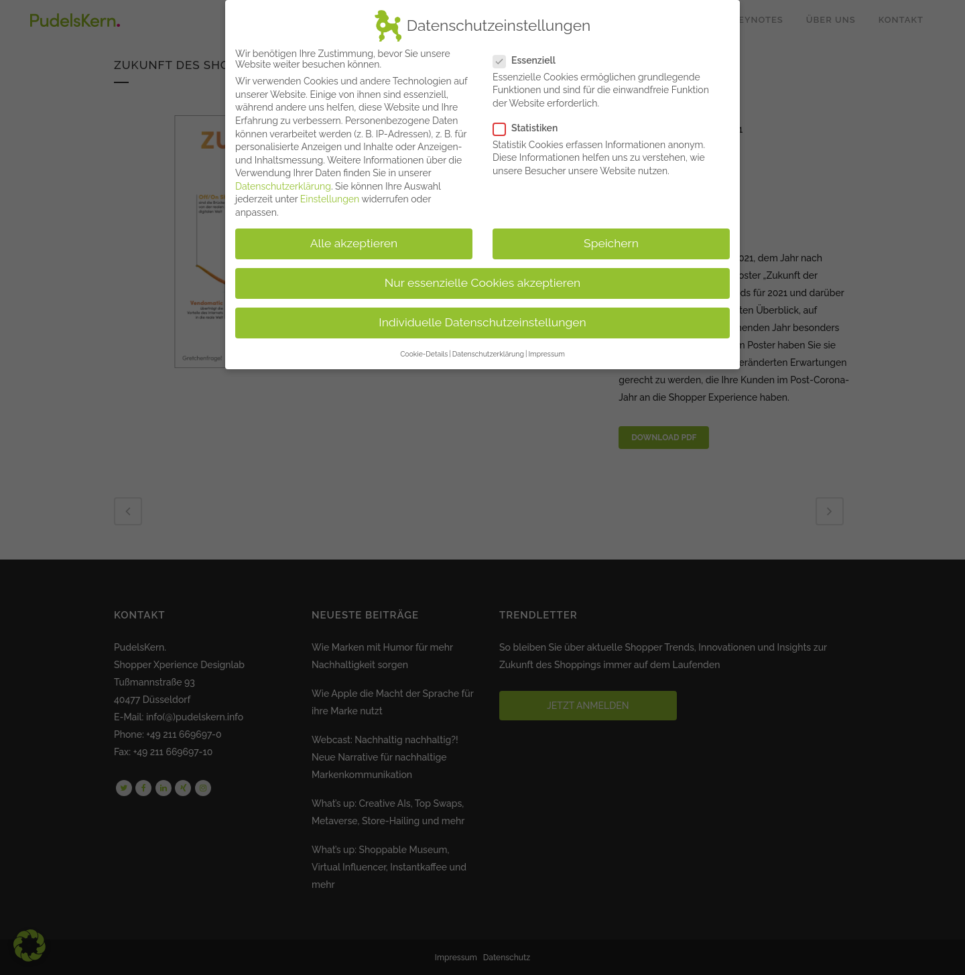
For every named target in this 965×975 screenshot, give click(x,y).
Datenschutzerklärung (283, 180)
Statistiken (531, 122)
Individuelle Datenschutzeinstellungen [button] (482, 316)
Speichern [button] (611, 237)
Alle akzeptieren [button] (354, 237)
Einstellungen (329, 193)
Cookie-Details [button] (424, 348)
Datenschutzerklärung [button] (488, 348)
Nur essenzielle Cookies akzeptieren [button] (482, 276)
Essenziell (530, 53)
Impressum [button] (546, 348)
